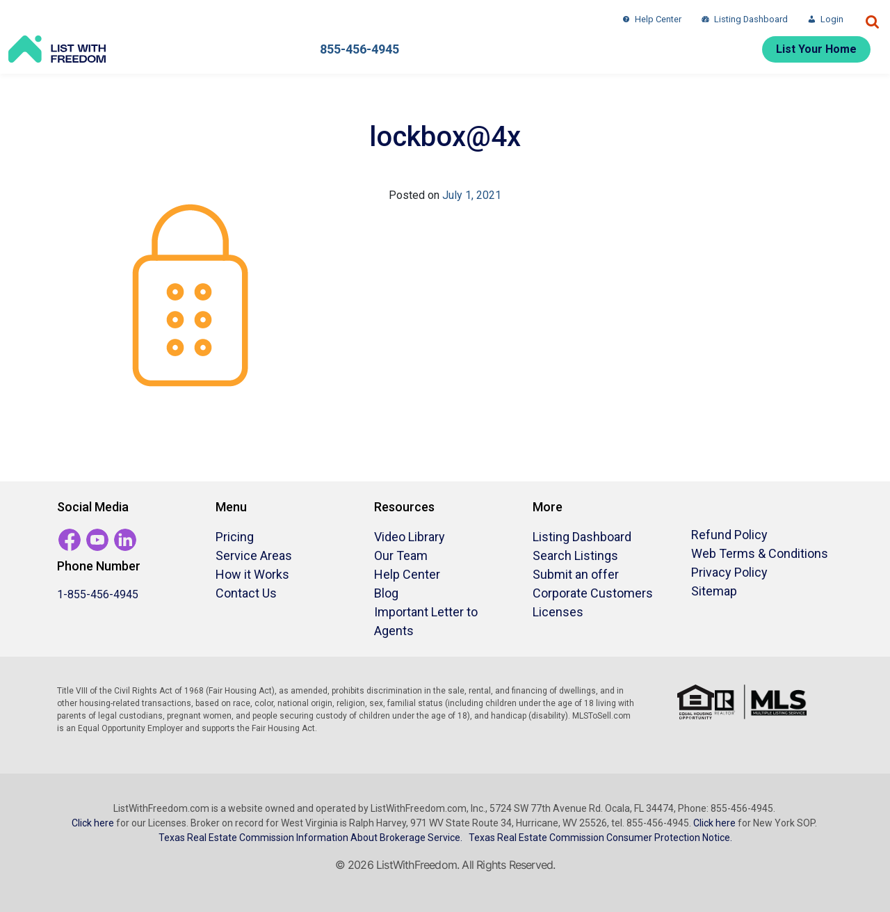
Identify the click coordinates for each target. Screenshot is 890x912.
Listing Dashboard (751, 19)
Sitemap (714, 591)
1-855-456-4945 (97, 594)
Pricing (235, 536)
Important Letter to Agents (426, 621)
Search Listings (575, 555)
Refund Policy (729, 534)
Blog (386, 593)
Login (831, 19)
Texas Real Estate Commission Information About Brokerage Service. (310, 837)
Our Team (401, 555)
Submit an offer (576, 574)
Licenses (558, 612)
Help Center (658, 19)
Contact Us (246, 593)
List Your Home (816, 49)
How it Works (252, 574)
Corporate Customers (593, 593)
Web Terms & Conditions (759, 553)
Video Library (409, 536)
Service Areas (254, 555)
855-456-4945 (359, 49)
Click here (93, 823)
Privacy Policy (729, 572)
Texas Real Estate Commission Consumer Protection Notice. (600, 837)
